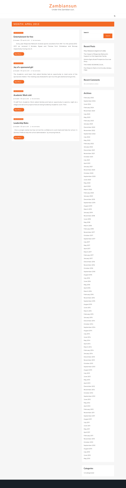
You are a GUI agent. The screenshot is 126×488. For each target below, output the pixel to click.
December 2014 (89, 321)
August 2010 (88, 449)
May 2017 (87, 245)
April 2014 (87, 344)
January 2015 (88, 317)
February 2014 (89, 350)
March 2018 (88, 225)
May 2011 (87, 429)
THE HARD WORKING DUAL (93, 65)
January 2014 (88, 353)
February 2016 (88, 294)
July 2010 (87, 452)
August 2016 (88, 275)
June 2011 (87, 426)
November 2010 (89, 439)
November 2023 (89, 111)
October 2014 (88, 324)
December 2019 (89, 199)
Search (86, 32)
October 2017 (88, 235)
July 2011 (87, 422)
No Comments (36, 40)
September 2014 (89, 327)
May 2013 (87, 380)
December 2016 (89, 262)
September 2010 (89, 445)
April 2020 (87, 186)
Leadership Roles (21, 123)
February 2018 (89, 229)
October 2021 (88, 157)
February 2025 (89, 97)
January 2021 (88, 166)
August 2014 (88, 330)
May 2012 (87, 403)
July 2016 (87, 278)
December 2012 (89, 386)
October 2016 (88, 268)
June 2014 (87, 337)
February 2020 (89, 193)
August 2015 (88, 304)
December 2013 (89, 357)
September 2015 (89, 301)
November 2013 (89, 360)
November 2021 (89, 153)
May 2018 (87, 222)
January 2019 (88, 212)
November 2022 (89, 130)
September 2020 (90, 176)
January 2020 (88, 196)
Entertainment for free (23, 36)
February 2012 (88, 409)
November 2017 (89, 232)
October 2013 (88, 363)
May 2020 (87, 183)
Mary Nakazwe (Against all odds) (95, 51)
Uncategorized (18, 32)
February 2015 (88, 314)
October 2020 (88, 173)
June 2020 (87, 180)
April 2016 (87, 288)
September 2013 (89, 366)
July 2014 (87, 334)
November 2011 (89, 412)
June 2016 (87, 281)
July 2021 (87, 160)
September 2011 (89, 416)
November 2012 (89, 389)
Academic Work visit (23, 95)
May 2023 (87, 117)
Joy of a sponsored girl (23, 67)
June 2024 (87, 104)
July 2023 (87, 114)
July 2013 (87, 373)
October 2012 (88, 393)
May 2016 (87, 285)
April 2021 (87, 163)
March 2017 (88, 252)
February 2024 (89, 107)
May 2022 (87, 140)
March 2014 (88, 347)
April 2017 (87, 248)
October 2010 (88, 442)
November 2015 (89, 298)
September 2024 (90, 101)
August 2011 (88, 419)
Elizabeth (17, 40)
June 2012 (87, 399)
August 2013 (88, 370)
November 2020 (89, 170)
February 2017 (88, 255)
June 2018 (87, 219)
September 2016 (89, 271)
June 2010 (87, 455)
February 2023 (89, 121)
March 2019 (88, 209)
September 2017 (89, 239)
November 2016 (89, 265)
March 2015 (88, 311)
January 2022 (88, 147)
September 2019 (89, 202)
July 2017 (87, 242)
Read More (18, 54)
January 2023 (88, 124)
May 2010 (87, 458)
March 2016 (88, 291)
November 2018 (89, 216)
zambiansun (63, 5)
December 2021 (89, 150)
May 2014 (87, 340)
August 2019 (88, 206)
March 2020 (88, 189)
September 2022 (89, 134)
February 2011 (88, 435)
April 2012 (87, 406)
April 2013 (87, 383)
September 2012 (89, 396)
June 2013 (87, 376)
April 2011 (87, 432)
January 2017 (88, 258)
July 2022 (87, 137)
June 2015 (87, 307)
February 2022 (89, 143)
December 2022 (89, 127)
